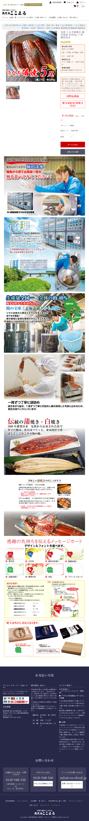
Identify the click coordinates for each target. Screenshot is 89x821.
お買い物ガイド (41, 18)
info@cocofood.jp (73, 777)
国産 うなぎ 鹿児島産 (64, 25)
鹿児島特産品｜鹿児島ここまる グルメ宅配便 (42, 817)
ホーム (5, 18)
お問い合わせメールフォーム (72, 784)
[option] (31, 56)
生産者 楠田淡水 (37, 28)
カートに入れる (73, 144)
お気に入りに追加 (72, 152)
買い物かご (74, 18)
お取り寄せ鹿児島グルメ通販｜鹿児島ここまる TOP (24, 25)
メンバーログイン (23, 801)
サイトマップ (44, 805)
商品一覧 (13, 18)
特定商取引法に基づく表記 (57, 801)
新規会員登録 (10, 801)
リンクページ (55, 805)
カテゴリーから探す (26, 18)
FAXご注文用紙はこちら (43, 783)
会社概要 (52, 18)
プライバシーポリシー (75, 801)
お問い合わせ (63, 18)
